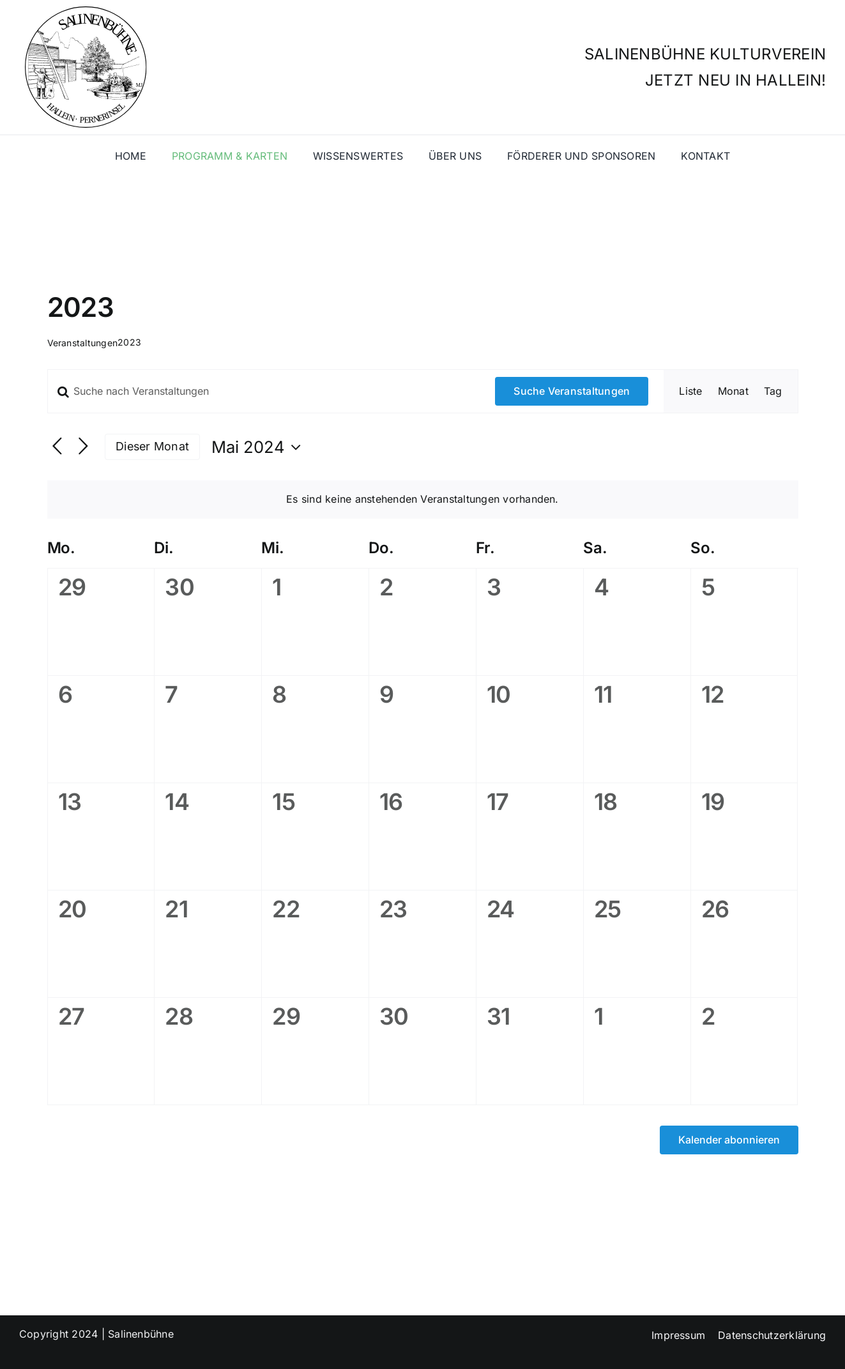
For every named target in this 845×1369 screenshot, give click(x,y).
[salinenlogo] (83, 11)
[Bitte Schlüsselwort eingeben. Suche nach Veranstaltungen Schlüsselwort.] (264, 391)
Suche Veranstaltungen (572, 391)
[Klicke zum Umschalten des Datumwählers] (259, 447)
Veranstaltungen (82, 342)
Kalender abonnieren (729, 1140)
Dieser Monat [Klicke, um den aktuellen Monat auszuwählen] (152, 446)
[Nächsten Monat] (83, 447)
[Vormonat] (57, 447)
